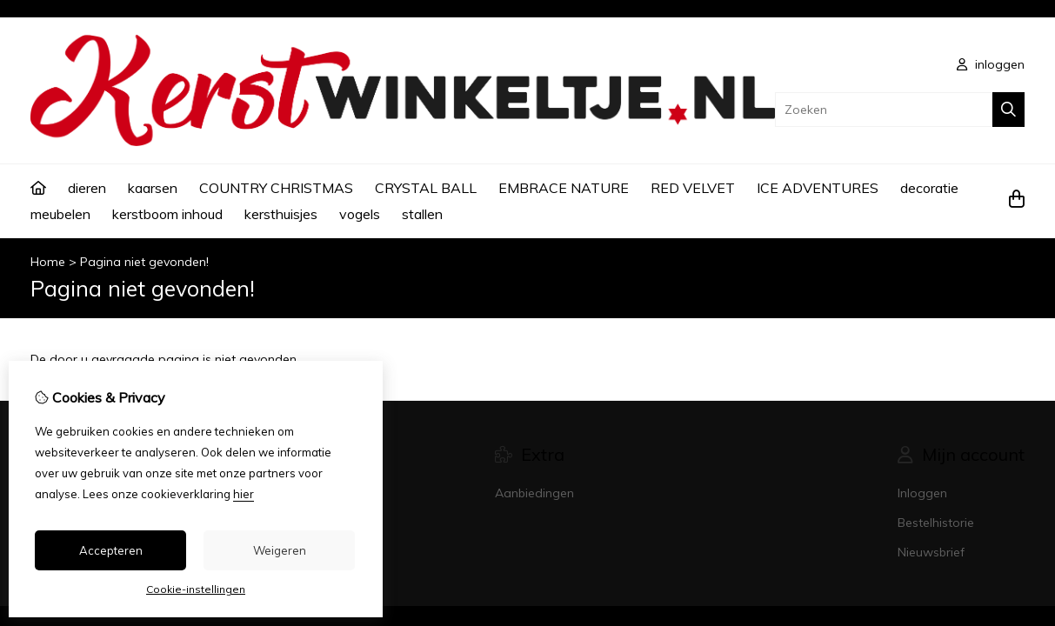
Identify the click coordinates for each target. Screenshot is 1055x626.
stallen (422, 214)
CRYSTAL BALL (426, 187)
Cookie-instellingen (195, 589)
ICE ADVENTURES (817, 187)
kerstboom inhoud (167, 214)
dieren (87, 187)
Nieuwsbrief (931, 552)
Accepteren (111, 550)
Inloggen (922, 493)
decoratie (929, 187)
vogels (359, 214)
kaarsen (152, 187)
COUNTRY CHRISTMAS (276, 187)
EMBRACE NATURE (563, 187)
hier (243, 494)
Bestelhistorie (936, 522)
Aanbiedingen (534, 493)
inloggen (991, 64)
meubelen (60, 214)
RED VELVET (693, 187)
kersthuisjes (280, 214)
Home (47, 262)
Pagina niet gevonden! (144, 262)
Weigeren (279, 550)
